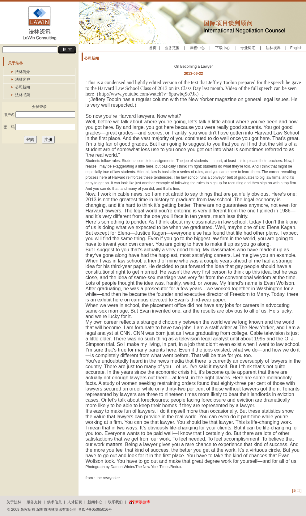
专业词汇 (247, 48)
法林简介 (22, 72)
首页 (152, 48)
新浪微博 (142, 502)
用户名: (39, 114)
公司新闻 (22, 87)
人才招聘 (74, 502)
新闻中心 (94, 502)
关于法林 (13, 502)
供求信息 (54, 502)
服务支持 (34, 502)
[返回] (297, 490)
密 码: (39, 127)
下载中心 (222, 48)
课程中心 (197, 48)
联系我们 (115, 502)
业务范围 (172, 48)
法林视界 (273, 48)
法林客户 (22, 79)
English (296, 48)
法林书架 (22, 95)
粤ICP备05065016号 (95, 509)
